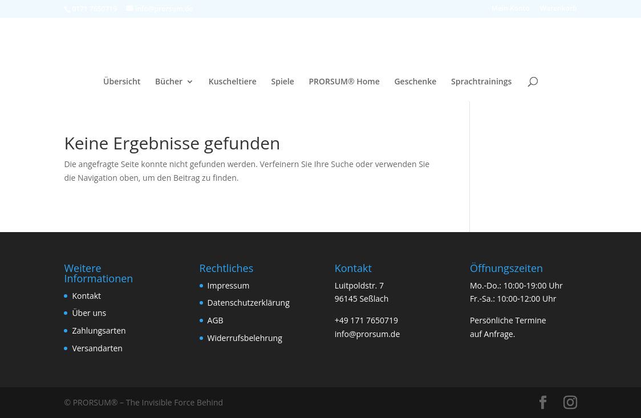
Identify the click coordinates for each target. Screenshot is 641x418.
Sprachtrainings (481, 82)
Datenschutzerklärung (249, 302)
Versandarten (97, 348)
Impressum (229, 285)
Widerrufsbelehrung (245, 337)
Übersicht (121, 82)
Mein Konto (511, 9)
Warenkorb (558, 9)
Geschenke (415, 82)
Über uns (89, 312)
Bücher (168, 82)
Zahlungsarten (98, 330)
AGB (216, 320)
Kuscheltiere (233, 82)
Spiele (282, 82)
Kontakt (86, 295)
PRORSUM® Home (344, 82)
